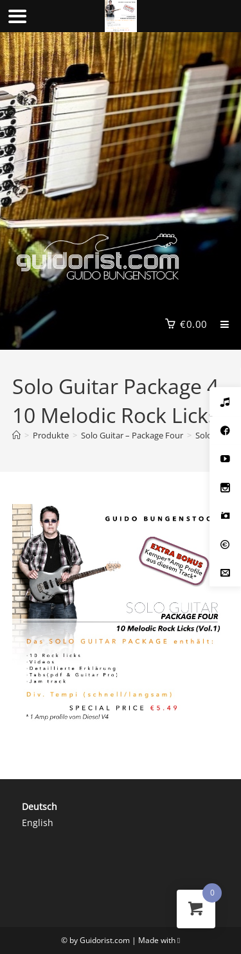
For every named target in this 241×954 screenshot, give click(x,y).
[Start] (16, 435)
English (37, 822)
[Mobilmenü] (220, 324)
